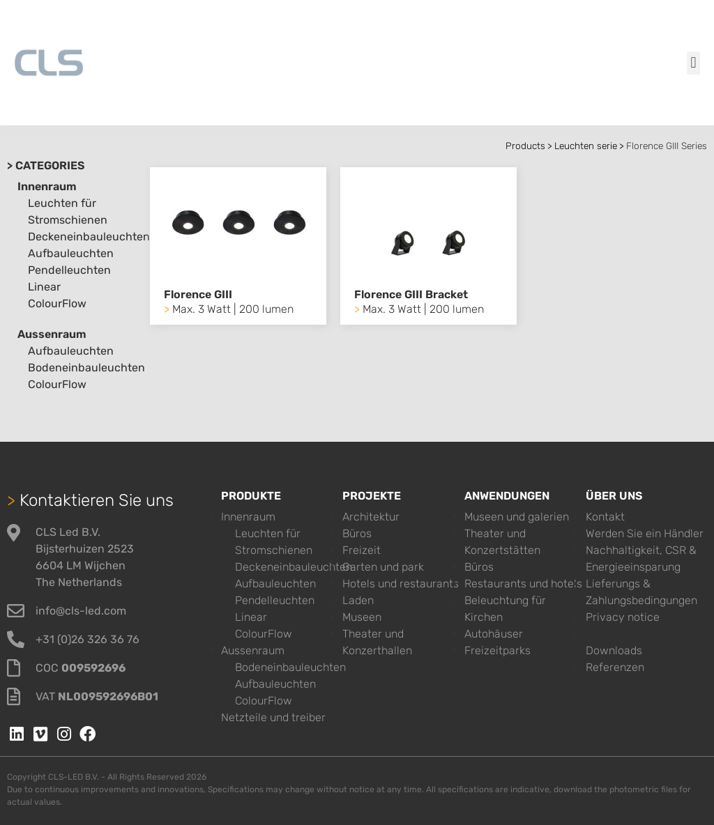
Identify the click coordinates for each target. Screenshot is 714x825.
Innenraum (47, 186)
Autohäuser (493, 633)
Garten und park (383, 566)
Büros (357, 533)
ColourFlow (57, 303)
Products (525, 145)
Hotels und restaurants (400, 583)
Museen (361, 617)
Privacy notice (623, 617)
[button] (693, 63)
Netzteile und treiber (273, 717)
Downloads (614, 650)
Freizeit (361, 550)
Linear (44, 286)
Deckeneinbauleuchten (89, 236)
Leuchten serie (585, 145)
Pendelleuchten (69, 270)
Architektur (371, 516)
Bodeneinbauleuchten (86, 367)
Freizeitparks (497, 650)
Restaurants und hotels (523, 583)
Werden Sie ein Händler (645, 533)
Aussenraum (51, 334)
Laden (358, 600)
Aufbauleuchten (71, 253)
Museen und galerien (516, 516)
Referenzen (615, 667)
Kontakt (605, 516)
